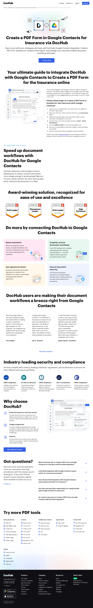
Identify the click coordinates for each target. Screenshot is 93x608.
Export (8, 555)
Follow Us (7, 585)
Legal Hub (41, 585)
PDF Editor (24, 578)
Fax (42, 532)
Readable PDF (80, 526)
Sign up (85, 3)
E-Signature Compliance (45, 587)
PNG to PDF (27, 543)
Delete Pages (10, 540)
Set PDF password (81, 523)
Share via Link (45, 526)
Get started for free (14, 450)
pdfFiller (58, 583)
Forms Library (25, 589)
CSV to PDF (26, 532)
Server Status (25, 585)
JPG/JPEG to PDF (28, 540)
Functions (24, 594)
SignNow (58, 587)
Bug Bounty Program (45, 594)
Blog (57, 578)
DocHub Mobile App (62, 581)
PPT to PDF (26, 535)
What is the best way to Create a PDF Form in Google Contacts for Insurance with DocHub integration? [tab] (63, 463)
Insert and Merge (11, 532)
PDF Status (44, 535)
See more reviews (45, 351)
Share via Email (45, 529)
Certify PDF (79, 529)
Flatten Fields (10, 561)
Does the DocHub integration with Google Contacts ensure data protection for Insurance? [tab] (63, 481)
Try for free (46, 60)
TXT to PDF (26, 526)
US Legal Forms (60, 585)
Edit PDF (8, 523)
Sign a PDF (61, 523)
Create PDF (9, 529)
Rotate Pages (10, 537)
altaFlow (58, 589)
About (40, 578)
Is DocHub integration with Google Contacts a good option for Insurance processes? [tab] (63, 472)
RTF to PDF (26, 537)
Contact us (7, 484)
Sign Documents (26, 583)
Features (69, 3)
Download (9, 558)
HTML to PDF (27, 529)
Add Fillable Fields (11, 526)
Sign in (77, 3)
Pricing (61, 3)
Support (41, 589)
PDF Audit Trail (80, 532)
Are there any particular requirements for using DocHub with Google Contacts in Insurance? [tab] (63, 489)
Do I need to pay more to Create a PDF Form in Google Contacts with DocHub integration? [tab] (63, 498)
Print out (8, 564)
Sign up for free (64, 134)
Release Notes (43, 591)
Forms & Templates (27, 581)
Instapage (59, 591)
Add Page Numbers (11, 535)
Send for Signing (63, 526)
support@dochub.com (9, 579)
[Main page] (8, 3)
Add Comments (45, 523)
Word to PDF (27, 523)
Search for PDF (10, 552)
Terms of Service (43, 581)
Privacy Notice (43, 583)
